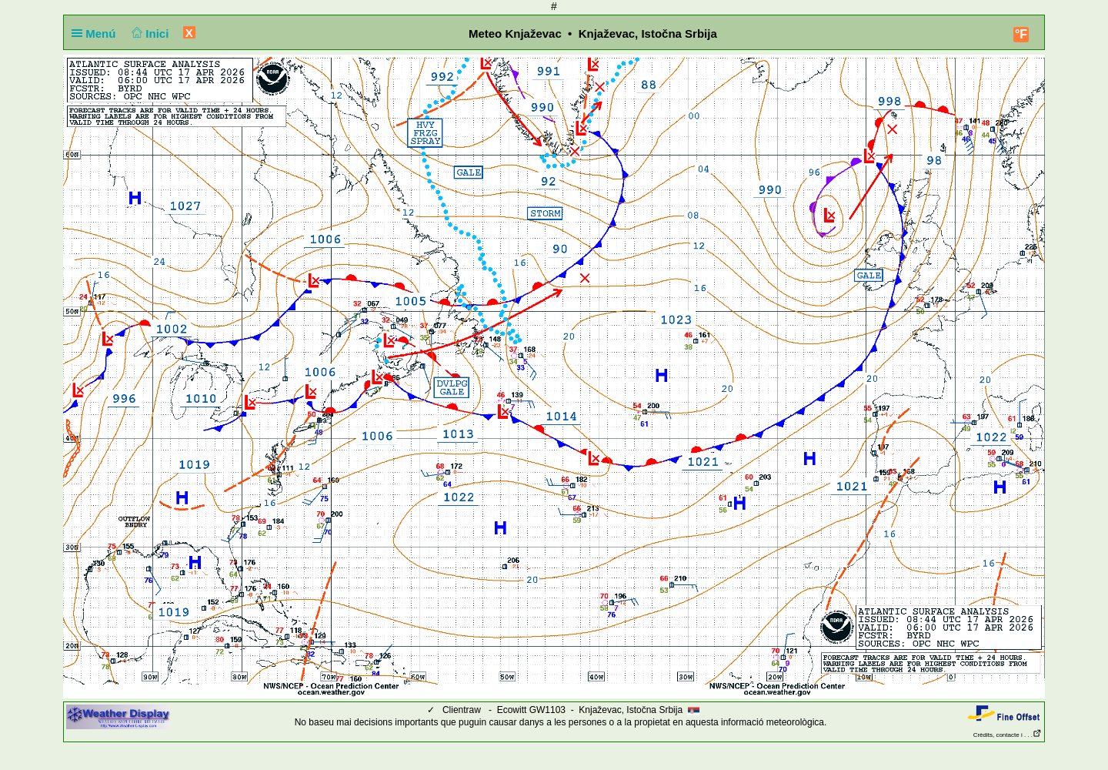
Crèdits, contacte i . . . (1007, 735)
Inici (148, 33)
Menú (97, 33)
